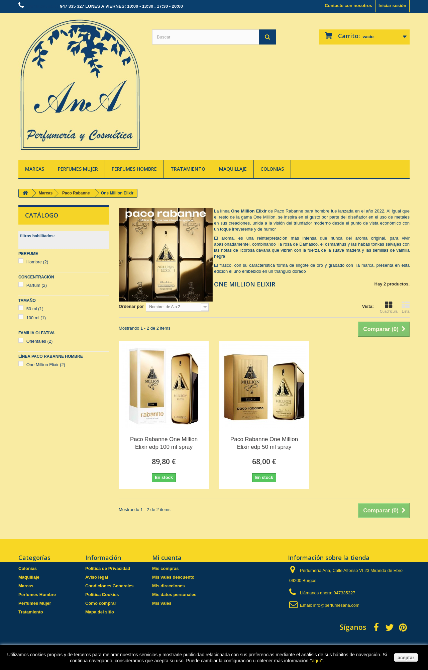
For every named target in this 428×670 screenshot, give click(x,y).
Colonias (272, 169)
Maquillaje (233, 169)
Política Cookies (102, 594)
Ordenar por (131, 306)
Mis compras (165, 568)
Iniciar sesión (392, 5)
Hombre (37, 261)
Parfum (36, 285)
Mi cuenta (167, 558)
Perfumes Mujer (78, 169)
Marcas (34, 169)
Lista (406, 307)
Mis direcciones (168, 585)
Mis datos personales (174, 594)
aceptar (406, 657)
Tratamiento (188, 169)
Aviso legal (96, 577)
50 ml (34, 308)
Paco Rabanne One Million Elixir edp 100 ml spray (164, 443)
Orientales (39, 341)
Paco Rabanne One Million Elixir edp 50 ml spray (264, 443)
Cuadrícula (389, 307)
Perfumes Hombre (134, 169)
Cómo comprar (100, 603)
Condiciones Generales (109, 585)
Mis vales (162, 603)
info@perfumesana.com (336, 605)
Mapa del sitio (99, 611)
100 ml (36, 317)
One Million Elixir (45, 364)
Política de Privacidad (107, 568)
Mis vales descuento (173, 577)
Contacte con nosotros (348, 5)
